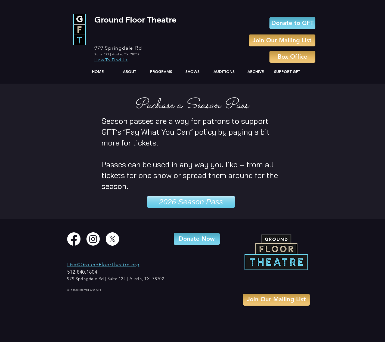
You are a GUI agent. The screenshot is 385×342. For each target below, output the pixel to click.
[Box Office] (292, 57)
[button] (129, 72)
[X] (112, 239)
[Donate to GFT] (292, 23)
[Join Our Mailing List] (282, 40)
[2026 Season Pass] (191, 202)
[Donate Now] (197, 239)
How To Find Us (111, 59)
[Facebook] (73, 239)
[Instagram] (93, 239)
